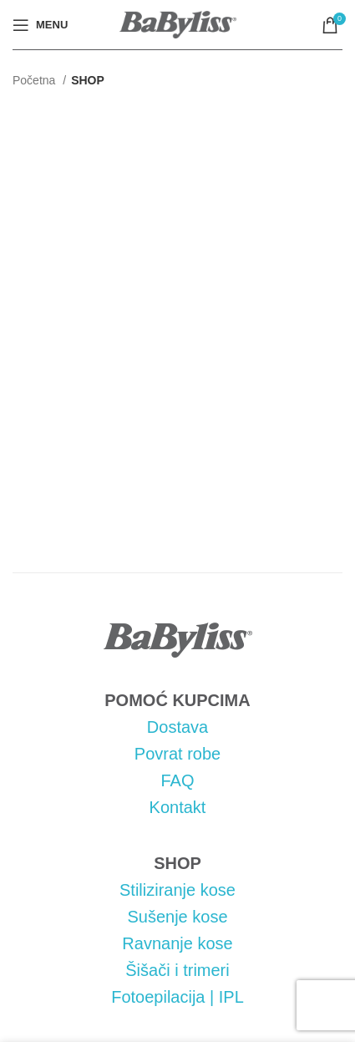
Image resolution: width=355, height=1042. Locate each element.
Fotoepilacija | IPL (177, 997)
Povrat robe (177, 754)
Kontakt (178, 807)
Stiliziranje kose (177, 890)
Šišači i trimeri (177, 970)
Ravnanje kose (177, 943)
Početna (35, 80)
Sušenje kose (177, 916)
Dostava (177, 727)
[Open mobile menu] (40, 25)
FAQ (177, 780)
